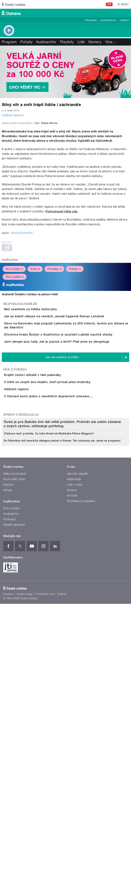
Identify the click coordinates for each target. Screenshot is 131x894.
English (62, 841)
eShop (7, 738)
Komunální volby (14, 727)
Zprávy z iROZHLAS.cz (21, 577)
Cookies (8, 841)
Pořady (26, 42)
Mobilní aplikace (14, 772)
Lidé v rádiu (75, 732)
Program (91, 20)
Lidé (81, 42)
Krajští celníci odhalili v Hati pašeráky (47, 496)
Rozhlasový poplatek (81, 748)
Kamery (124, 20)
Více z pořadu (15, 491)
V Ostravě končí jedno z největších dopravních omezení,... (63, 548)
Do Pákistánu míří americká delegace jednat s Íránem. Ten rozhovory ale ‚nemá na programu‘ (62, 688)
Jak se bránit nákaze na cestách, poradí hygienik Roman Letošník (69, 400)
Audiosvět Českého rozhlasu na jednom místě (30, 367)
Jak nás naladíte (78, 721)
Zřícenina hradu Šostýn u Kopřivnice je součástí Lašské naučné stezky (73, 435)
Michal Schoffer (22, 306)
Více (110, 42)
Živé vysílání (14, 350)
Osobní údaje (25, 841)
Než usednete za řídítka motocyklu (45, 383)
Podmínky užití (45, 841)
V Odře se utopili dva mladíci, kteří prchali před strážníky (62, 513)
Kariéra (71, 738)
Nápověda (74, 727)
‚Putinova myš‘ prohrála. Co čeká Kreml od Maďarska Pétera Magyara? (49, 681)
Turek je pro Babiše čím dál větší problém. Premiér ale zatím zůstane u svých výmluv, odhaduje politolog (62, 671)
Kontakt (72, 743)
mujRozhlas (9, 333)
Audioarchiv (108, 20)
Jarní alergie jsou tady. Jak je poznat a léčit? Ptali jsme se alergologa (71, 452)
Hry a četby (14, 342)
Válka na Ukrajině (14, 721)
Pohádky (54, 342)
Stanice (8, 732)
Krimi (35, 342)
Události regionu (13, 115)
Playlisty (67, 42)
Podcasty (9, 767)
